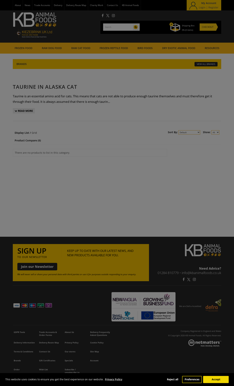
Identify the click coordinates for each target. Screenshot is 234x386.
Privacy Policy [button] (113, 379)
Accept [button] (216, 379)
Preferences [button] (192, 379)
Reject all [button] (172, 379)
